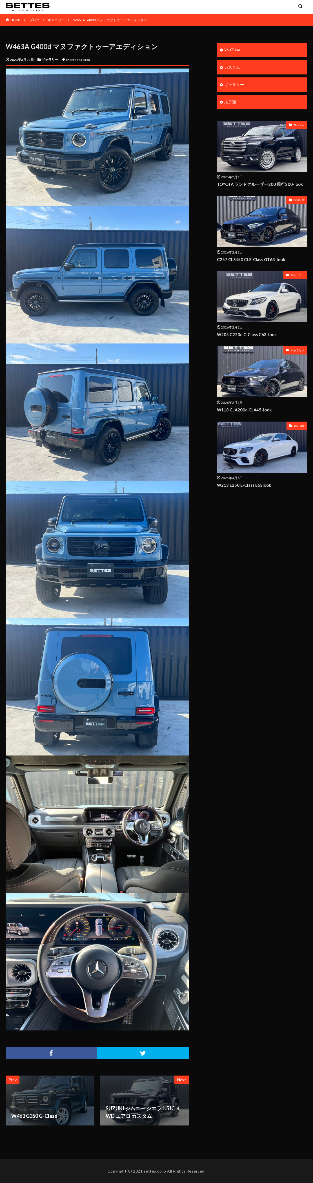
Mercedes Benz (78, 60)
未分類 (230, 102)
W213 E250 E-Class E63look (244, 485)
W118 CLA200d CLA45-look (244, 409)
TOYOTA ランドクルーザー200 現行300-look (260, 184)
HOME (15, 20)
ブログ (34, 20)
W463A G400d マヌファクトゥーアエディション (110, 20)
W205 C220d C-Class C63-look (247, 334)
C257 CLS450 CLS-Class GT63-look (251, 259)
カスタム (232, 67)
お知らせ (299, 200)
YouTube (232, 50)
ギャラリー (56, 20)
